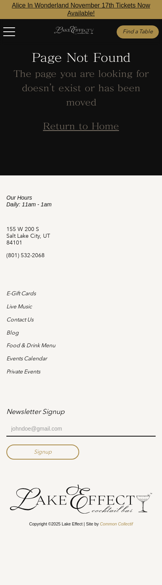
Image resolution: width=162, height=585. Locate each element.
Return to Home (81, 127)
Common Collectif (116, 523)
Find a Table (138, 31)
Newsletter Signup (35, 412)
